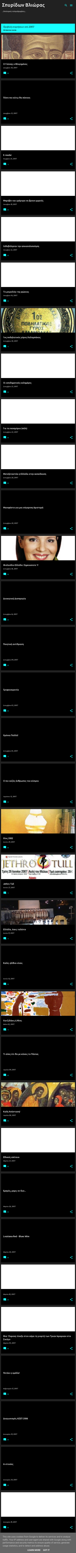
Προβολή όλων (9, 30)
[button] (71, 73)
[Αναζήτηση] (66, 5)
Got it (46, 1550)
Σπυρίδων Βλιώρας (23, 5)
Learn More (33, 1550)
